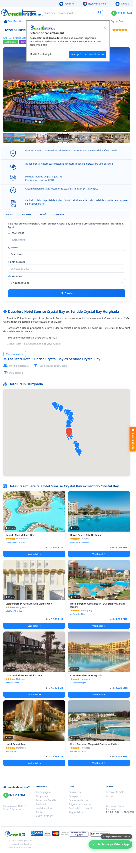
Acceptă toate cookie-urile (87, 54)
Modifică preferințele (41, 54)
